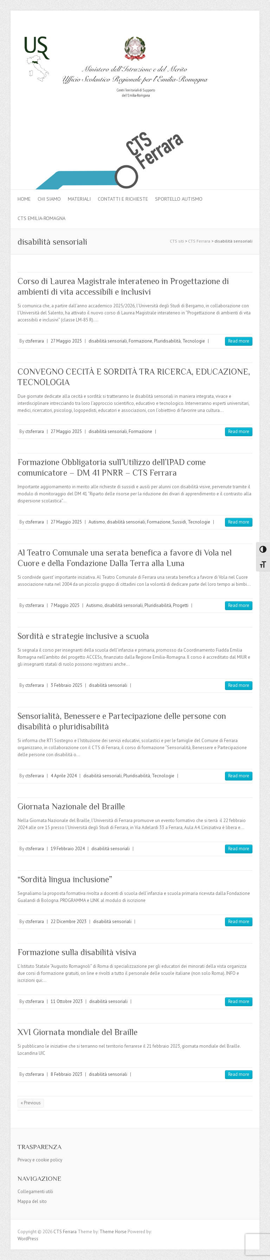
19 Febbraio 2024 (68, 849)
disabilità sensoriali (108, 341)
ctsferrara (34, 341)
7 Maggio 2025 (65, 605)
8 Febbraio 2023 (66, 1074)
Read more (238, 341)
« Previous (31, 1103)
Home (24, 199)
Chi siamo (49, 199)
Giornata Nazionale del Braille (71, 806)
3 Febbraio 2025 (66, 685)
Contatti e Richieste (123, 199)
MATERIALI (79, 199)
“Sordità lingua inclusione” (65, 879)
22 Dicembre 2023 (68, 921)
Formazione (140, 341)
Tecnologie (193, 341)
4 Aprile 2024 (64, 776)
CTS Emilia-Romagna (41, 218)
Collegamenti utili (35, 1192)
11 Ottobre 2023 (67, 1001)
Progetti (180, 605)
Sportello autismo (178, 199)
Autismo (97, 522)
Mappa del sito (32, 1201)
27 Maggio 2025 (66, 341)
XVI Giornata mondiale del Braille (77, 1032)
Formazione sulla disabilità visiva (77, 952)
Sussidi (179, 522)
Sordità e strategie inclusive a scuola (83, 636)
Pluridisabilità (167, 341)
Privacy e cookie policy (40, 1160)
